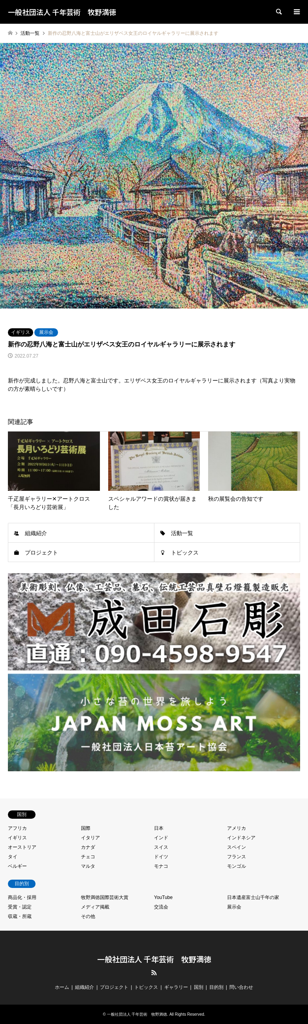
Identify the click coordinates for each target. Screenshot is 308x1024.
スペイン (236, 847)
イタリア (90, 837)
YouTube (163, 897)
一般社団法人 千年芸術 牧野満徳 (154, 959)
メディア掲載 (95, 907)
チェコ (88, 856)
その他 (88, 916)
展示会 (46, 332)
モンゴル (236, 866)
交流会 (161, 907)
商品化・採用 (22, 897)
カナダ (88, 847)
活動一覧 (182, 533)
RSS (154, 972)
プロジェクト (41, 552)
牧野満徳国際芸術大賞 (104, 897)
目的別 (216, 987)
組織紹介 (36, 533)
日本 (158, 828)
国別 (198, 987)
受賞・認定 (20, 907)
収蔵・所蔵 (20, 916)
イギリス (20, 332)
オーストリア (22, 847)
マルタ (88, 866)
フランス (236, 856)
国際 (85, 828)
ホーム (62, 987)
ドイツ (161, 856)
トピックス (185, 552)
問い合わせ (241, 987)
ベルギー (17, 866)
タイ (12, 856)
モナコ (161, 866)
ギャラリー (176, 987)
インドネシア (241, 837)
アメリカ (236, 828)
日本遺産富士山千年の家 (253, 897)
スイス (161, 847)
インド (161, 837)
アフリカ (17, 828)
